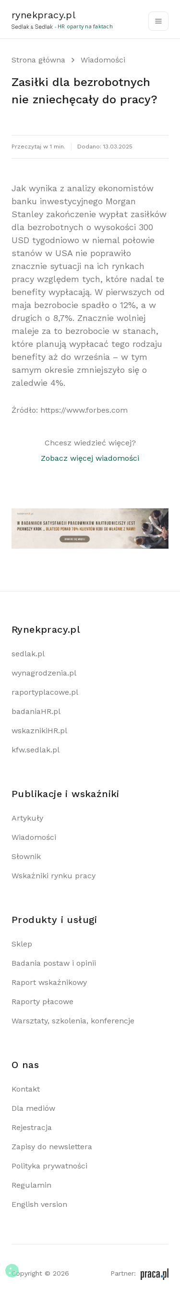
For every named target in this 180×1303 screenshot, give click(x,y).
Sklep (22, 943)
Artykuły (27, 818)
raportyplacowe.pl (45, 692)
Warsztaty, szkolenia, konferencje (73, 1020)
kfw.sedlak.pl (36, 749)
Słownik (26, 856)
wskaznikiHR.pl (39, 730)
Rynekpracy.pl (46, 629)
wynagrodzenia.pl (44, 672)
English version (39, 1204)
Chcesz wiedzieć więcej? (90, 451)
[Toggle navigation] (158, 21)
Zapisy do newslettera (52, 1146)
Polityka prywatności (49, 1165)
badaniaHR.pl (36, 711)
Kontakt (26, 1089)
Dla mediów (33, 1108)
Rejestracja (32, 1127)
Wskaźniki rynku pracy (54, 875)
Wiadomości (103, 59)
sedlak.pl (28, 653)
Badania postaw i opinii (54, 963)
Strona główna (38, 59)
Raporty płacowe (42, 1001)
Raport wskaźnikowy (49, 982)
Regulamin (31, 1185)
